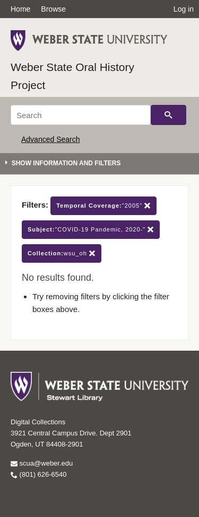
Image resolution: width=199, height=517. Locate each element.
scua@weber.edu (42, 463)
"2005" (103, 205)
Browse (53, 9)
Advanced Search (50, 139)
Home (20, 9)
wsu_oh (62, 253)
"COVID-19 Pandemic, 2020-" (91, 229)
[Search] (81, 115)
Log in (184, 9)
